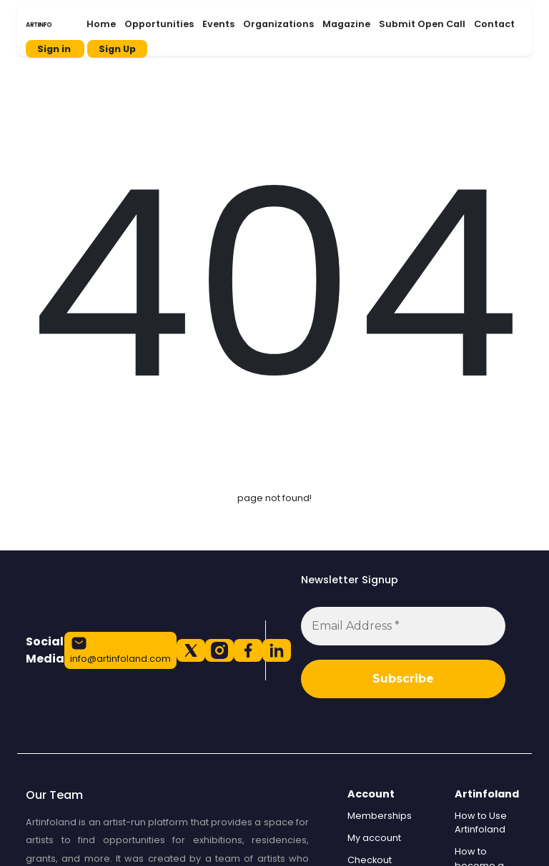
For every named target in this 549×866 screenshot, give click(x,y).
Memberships (379, 816)
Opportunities (159, 24)
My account (374, 838)
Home (101, 24)
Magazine (346, 24)
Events (218, 24)
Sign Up (117, 49)
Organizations (278, 24)
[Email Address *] (403, 626)
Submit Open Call (422, 24)
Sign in (55, 49)
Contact (494, 24)
